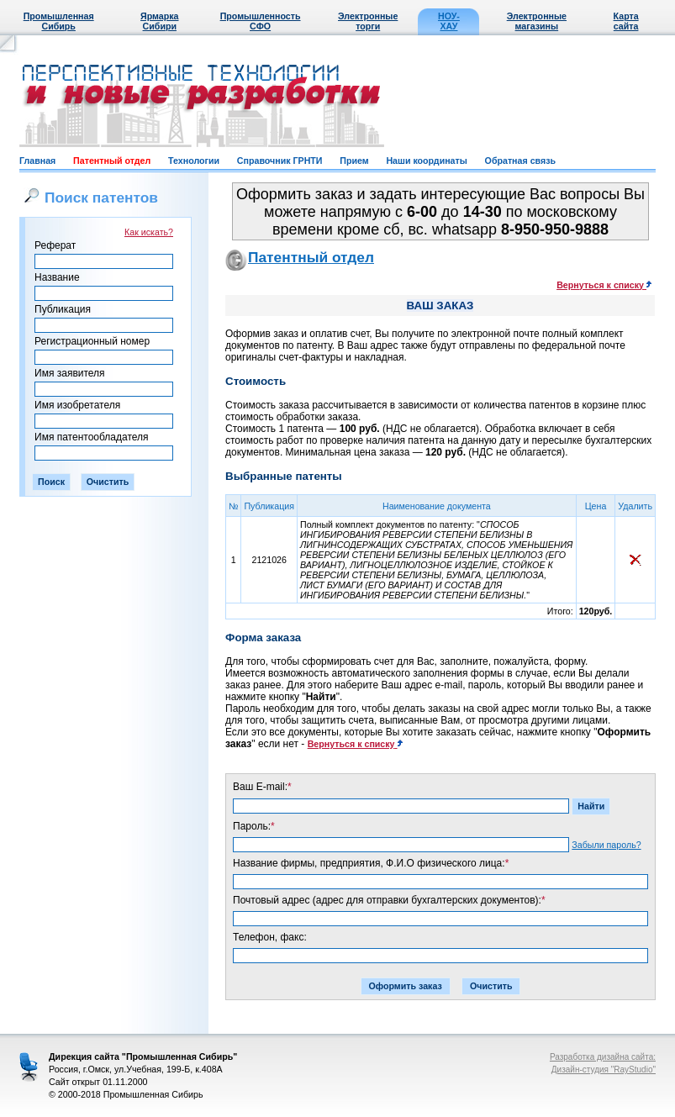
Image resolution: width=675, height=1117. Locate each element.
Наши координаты (426, 160)
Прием (354, 160)
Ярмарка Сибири (159, 21)
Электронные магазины (537, 21)
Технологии (193, 160)
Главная (37, 160)
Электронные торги (368, 21)
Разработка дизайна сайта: (603, 1057)
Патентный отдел (111, 160)
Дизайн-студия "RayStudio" (603, 1069)
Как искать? (148, 232)
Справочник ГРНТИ (280, 160)
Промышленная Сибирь (59, 21)
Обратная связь (520, 160)
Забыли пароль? (606, 845)
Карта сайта (626, 21)
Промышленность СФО (260, 21)
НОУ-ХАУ (449, 21)
